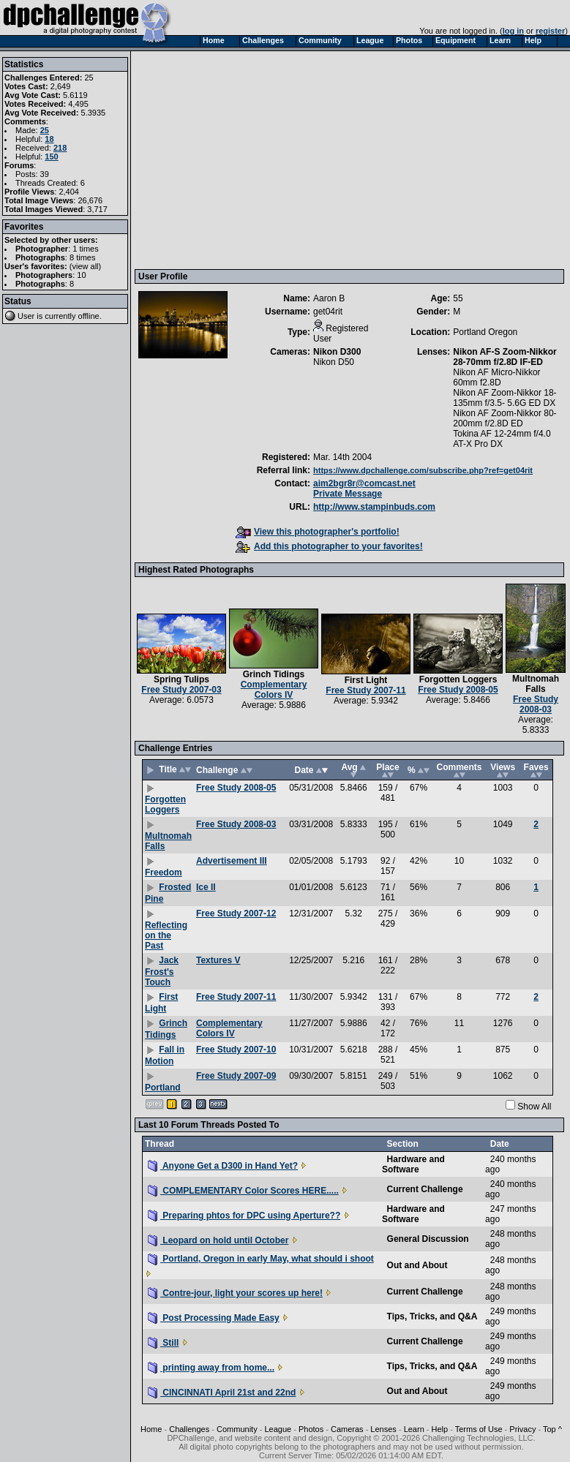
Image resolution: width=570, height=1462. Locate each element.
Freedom (163, 872)
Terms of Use (479, 1429)
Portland (163, 1087)
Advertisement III (231, 861)
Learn (414, 1429)
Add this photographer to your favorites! (329, 546)
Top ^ (552, 1429)
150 (51, 156)
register (550, 30)
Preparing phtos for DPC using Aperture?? (244, 1215)
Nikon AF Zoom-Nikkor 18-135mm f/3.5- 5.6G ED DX (504, 398)
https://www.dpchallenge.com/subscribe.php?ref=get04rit (423, 470)
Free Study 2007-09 (236, 1076)
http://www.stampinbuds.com (374, 507)
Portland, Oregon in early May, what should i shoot (261, 1259)
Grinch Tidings (273, 674)
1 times (85, 248)
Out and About (417, 1265)
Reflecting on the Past (166, 935)
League (277, 1429)
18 (49, 139)
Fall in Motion (164, 1055)
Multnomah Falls (535, 684)
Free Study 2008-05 (458, 690)
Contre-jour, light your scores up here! (235, 1293)
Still (163, 1343)
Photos (311, 1429)
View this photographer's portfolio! (318, 532)
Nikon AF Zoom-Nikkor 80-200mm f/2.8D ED (504, 418)
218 (60, 147)
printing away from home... (211, 1368)
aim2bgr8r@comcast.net (364, 483)
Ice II (206, 887)
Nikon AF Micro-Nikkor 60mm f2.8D (496, 377)
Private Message (347, 494)
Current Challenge (425, 1189)
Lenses (383, 1429)
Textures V (218, 960)
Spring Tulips (181, 679)
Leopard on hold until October (218, 1240)
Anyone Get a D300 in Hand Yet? (223, 1166)
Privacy (522, 1429)
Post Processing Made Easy (214, 1318)
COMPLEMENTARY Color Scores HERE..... (243, 1191)
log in (513, 30)
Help (440, 1429)
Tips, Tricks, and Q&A (432, 1316)
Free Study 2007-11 (365, 690)
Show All (534, 1106)
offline (89, 316)
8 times (82, 257)
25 (44, 130)
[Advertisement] (350, 159)
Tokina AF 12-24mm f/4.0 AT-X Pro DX (501, 439)
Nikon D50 (333, 362)
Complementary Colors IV (274, 689)
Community (237, 1429)
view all (85, 266)
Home (151, 1429)
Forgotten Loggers (458, 679)
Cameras (347, 1429)
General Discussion (428, 1239)
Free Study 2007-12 (236, 913)
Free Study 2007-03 (181, 690)
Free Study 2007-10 (236, 1049)
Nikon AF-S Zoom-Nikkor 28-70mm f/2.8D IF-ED (505, 357)
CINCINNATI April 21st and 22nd (222, 1392)
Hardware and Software (413, 1164)
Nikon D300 (337, 352)
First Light (366, 680)
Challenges (189, 1429)
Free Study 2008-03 (535, 704)
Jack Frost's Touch (162, 971)
